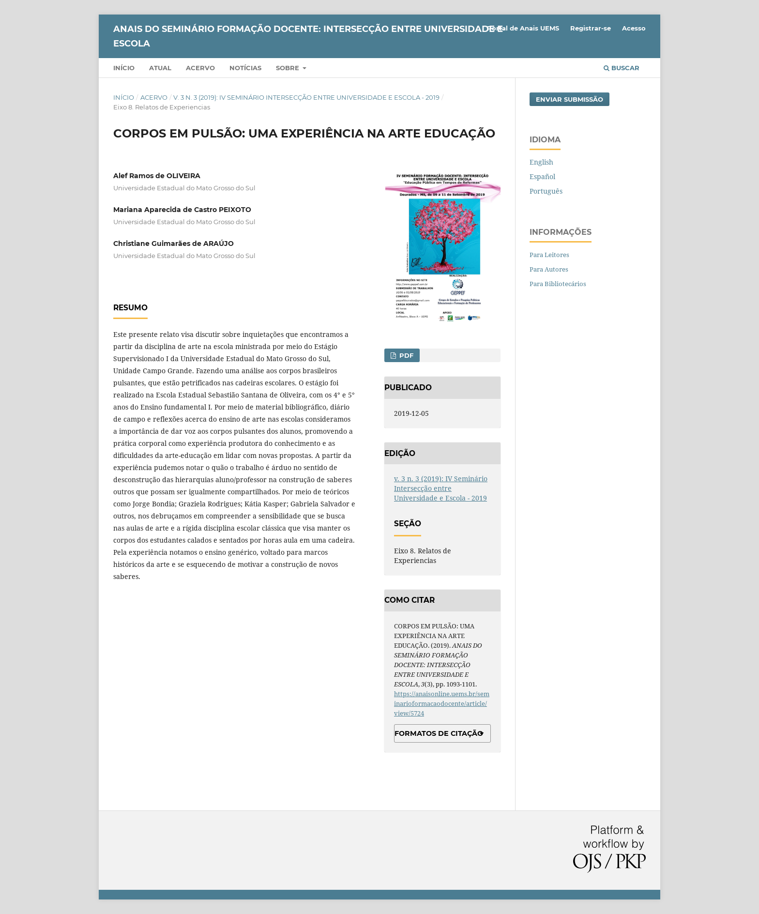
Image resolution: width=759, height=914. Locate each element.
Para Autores (549, 269)
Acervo (200, 68)
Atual (160, 68)
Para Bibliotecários (558, 283)
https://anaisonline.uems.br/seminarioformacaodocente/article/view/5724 (441, 703)
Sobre (288, 68)
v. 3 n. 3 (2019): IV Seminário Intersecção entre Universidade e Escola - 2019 (306, 97)
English (541, 162)
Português (546, 191)
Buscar (621, 68)
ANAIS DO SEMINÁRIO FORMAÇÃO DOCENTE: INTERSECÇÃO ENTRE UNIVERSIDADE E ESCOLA (308, 36)
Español (542, 176)
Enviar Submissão (569, 99)
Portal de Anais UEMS (523, 28)
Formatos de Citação (439, 733)
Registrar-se (590, 28)
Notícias (245, 68)
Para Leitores (549, 254)
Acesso (634, 28)
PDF (405, 355)
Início (124, 68)
